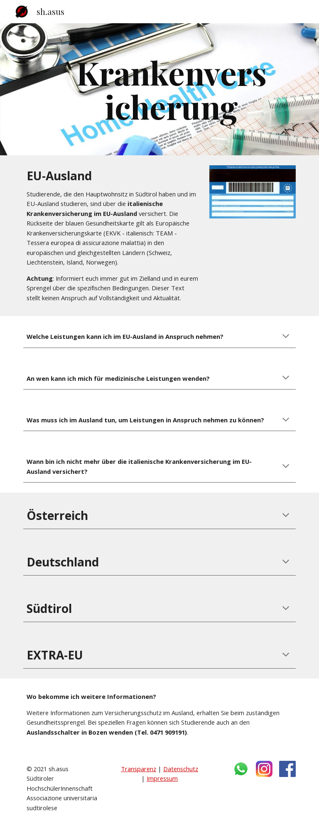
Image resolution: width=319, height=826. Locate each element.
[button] (286, 337)
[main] (171, 89)
